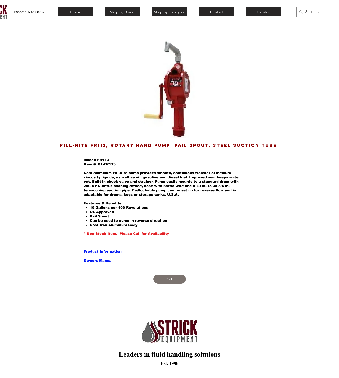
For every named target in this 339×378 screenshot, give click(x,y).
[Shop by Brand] (122, 11)
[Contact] (216, 11)
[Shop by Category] (169, 11)
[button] (102, 251)
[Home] (75, 11)
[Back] (169, 279)
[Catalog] (263, 11)
